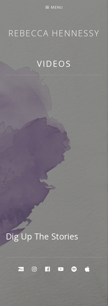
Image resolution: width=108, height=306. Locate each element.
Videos (54, 63)
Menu (57, 7)
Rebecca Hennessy (53, 33)
